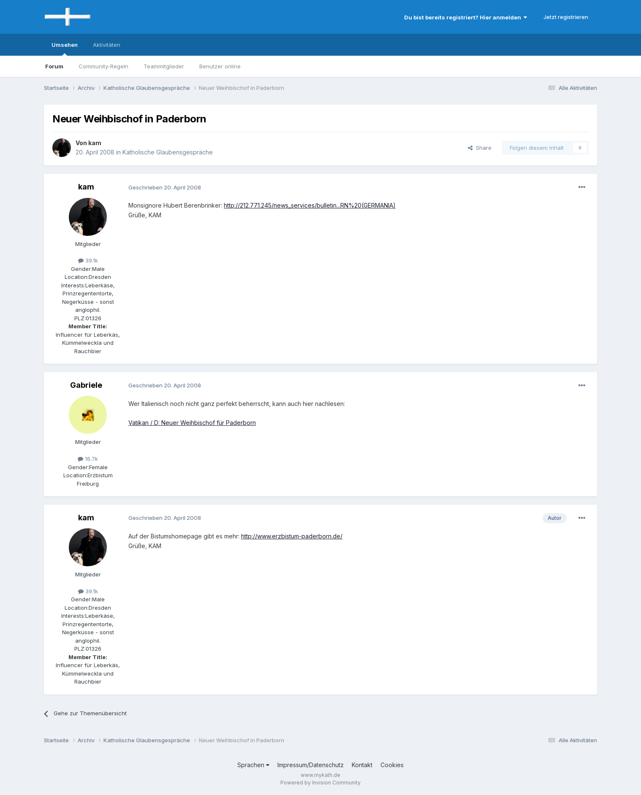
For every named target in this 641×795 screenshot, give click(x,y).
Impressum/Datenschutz (310, 764)
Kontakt (362, 764)
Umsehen (65, 48)
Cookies (392, 764)
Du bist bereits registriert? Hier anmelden (465, 17)
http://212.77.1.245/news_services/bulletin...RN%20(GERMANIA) (310, 205)
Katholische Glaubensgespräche (167, 152)
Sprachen (253, 764)
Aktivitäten (106, 44)
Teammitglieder (164, 66)
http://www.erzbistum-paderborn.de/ (291, 536)
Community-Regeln (103, 66)
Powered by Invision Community (320, 782)
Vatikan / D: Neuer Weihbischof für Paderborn (192, 422)
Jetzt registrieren (565, 17)
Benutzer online (220, 66)
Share (480, 147)
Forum (54, 66)
